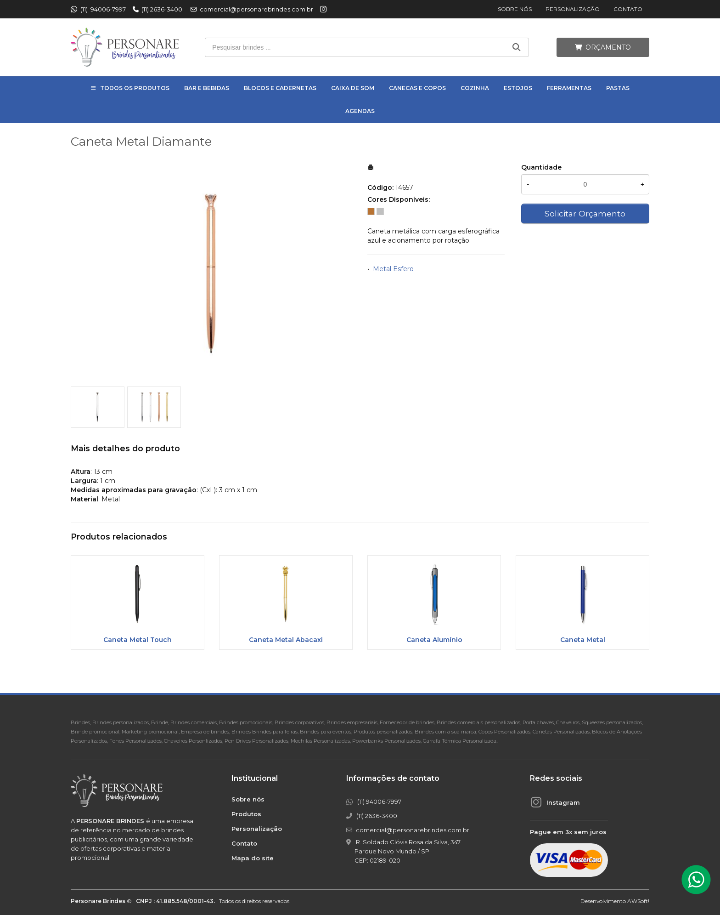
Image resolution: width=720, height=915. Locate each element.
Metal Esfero (393, 269)
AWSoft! (638, 901)
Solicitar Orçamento (585, 213)
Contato (627, 9)
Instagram (563, 802)
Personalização (573, 9)
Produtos (246, 814)
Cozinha (475, 88)
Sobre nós (515, 9)
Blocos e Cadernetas (280, 88)
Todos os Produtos (134, 88)
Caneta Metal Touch (137, 640)
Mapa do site (252, 858)
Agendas (360, 111)
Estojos (518, 88)
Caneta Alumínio (434, 640)
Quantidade (541, 167)
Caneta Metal (582, 640)
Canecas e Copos (417, 88)
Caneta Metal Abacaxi (286, 640)
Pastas (618, 88)
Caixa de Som (352, 88)
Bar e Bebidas (206, 88)
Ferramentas (569, 88)
